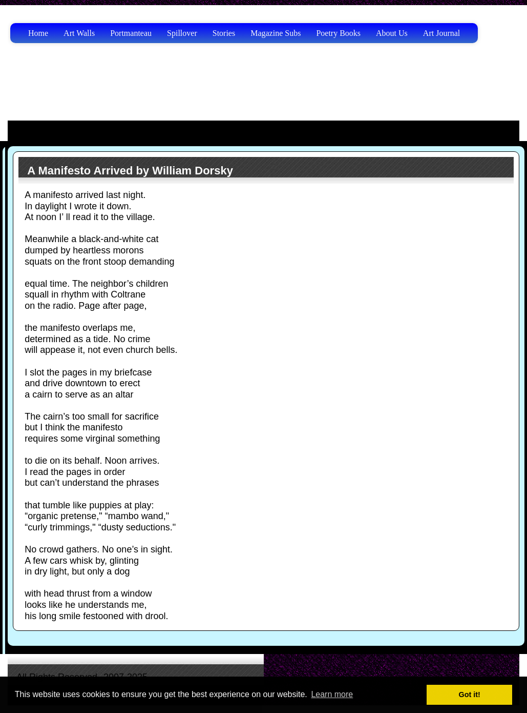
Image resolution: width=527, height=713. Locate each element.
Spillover (182, 33)
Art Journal (441, 33)
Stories (224, 33)
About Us (392, 33)
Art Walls (79, 33)
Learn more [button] (332, 694)
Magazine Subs (275, 33)
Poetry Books (338, 33)
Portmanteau (131, 33)
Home (38, 33)
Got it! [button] (469, 694)
